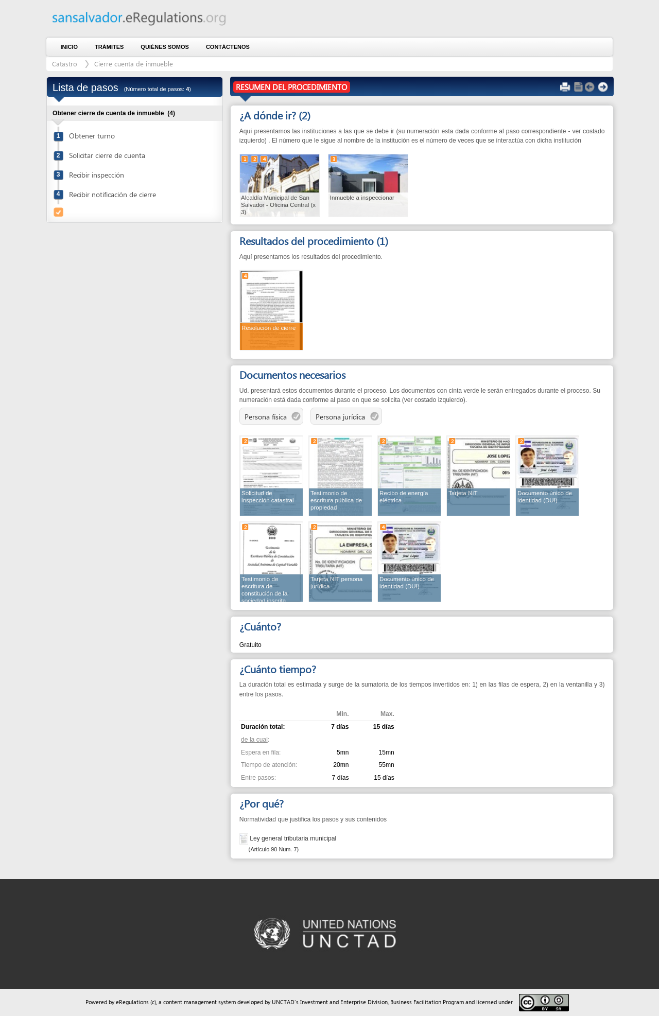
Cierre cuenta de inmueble (133, 63)
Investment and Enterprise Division (344, 1002)
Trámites (109, 47)
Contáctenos (228, 47)
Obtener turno (92, 136)
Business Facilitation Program (427, 1002)
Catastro (64, 63)
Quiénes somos (165, 47)
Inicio (69, 47)
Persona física (273, 417)
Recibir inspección (96, 175)
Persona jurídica (347, 417)
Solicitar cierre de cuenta (107, 155)
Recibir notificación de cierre (112, 194)
